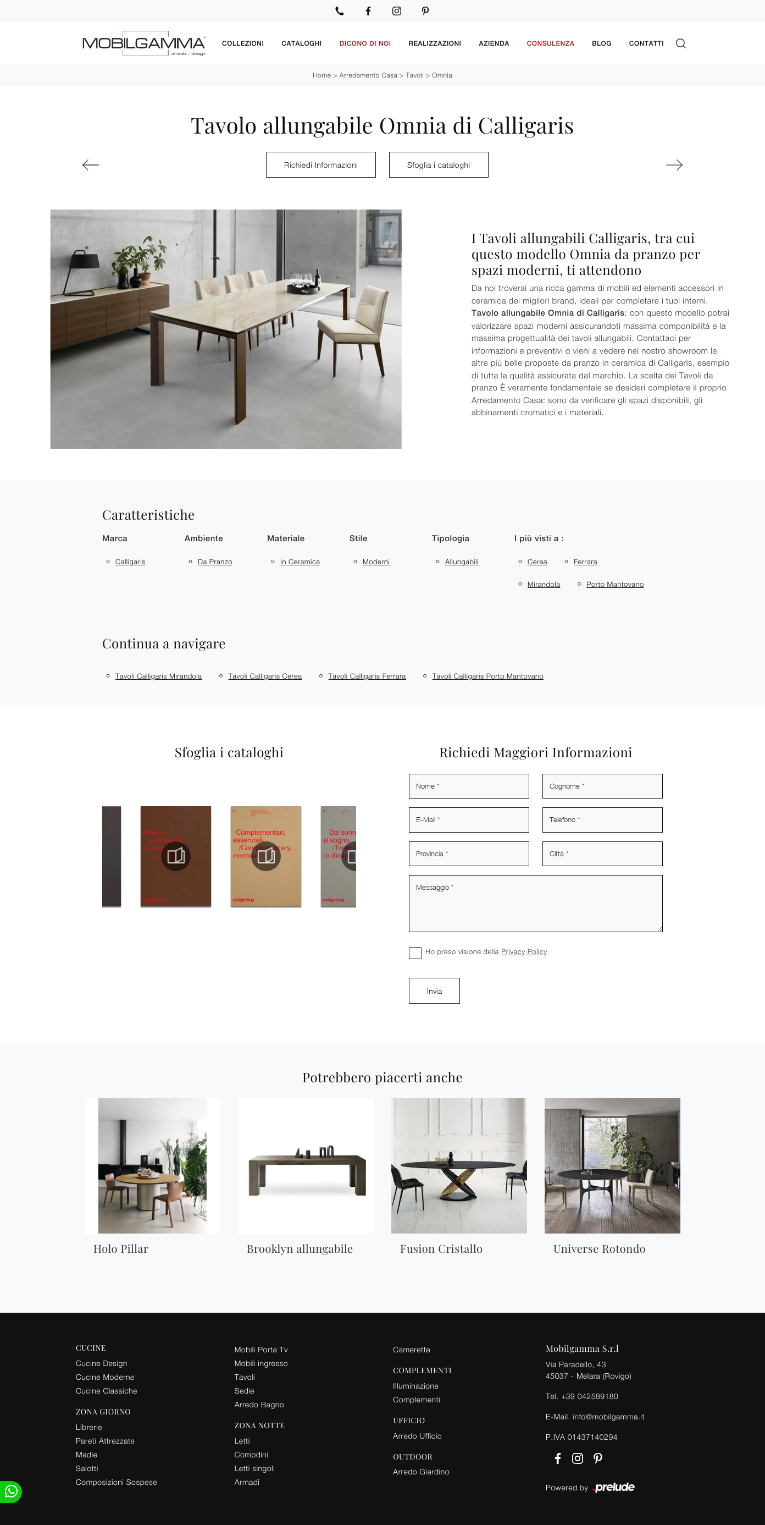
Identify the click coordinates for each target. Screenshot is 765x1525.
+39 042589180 (589, 1396)
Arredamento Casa (368, 75)
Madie (86, 1454)
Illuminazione (416, 1385)
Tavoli (415, 75)
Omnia (442, 75)
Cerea (537, 561)
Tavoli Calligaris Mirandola (158, 675)
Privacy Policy (524, 951)
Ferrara (585, 561)
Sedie (244, 1390)
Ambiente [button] (204, 538)
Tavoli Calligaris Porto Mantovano (488, 675)
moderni (376, 561)
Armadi (247, 1482)
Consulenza (551, 43)
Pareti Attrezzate (105, 1440)
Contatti (646, 43)
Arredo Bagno (259, 1404)
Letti (242, 1440)
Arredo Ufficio (417, 1435)
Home (322, 75)
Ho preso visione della (486, 951)
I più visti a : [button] (539, 538)
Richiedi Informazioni (321, 164)
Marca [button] (114, 538)
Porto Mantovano (615, 584)
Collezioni (243, 43)
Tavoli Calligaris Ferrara (367, 675)
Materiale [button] (286, 538)
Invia (434, 990)
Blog (602, 43)
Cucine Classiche (106, 1390)
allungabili (462, 561)
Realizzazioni (435, 43)
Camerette (411, 1349)
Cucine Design (101, 1363)
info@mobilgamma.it (609, 1416)
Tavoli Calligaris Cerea (265, 675)
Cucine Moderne (105, 1376)
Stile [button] (359, 538)
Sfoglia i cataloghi (438, 164)
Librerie (89, 1427)
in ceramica (300, 561)
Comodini (252, 1454)
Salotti (87, 1468)
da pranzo (215, 561)
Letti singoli (255, 1468)
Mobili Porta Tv (261, 1349)
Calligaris (130, 561)
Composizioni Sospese (116, 1482)
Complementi (416, 1399)
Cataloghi (301, 43)
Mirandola (544, 584)
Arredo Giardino (421, 1471)
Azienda (494, 43)
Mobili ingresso (261, 1363)
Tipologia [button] (450, 538)
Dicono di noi (365, 43)
